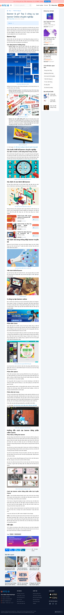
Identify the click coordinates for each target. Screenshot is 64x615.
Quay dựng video (36, 601)
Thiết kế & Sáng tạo (17, 10)
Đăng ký (61, 5)
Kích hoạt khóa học (21, 597)
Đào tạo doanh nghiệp (37, 597)
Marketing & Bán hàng (48, 73)
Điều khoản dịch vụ (21, 601)
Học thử (35, 219)
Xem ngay (47, 1)
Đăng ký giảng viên (36, 593)
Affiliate (34, 603)
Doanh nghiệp (39, 5)
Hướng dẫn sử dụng (21, 595)
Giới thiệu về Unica (20, 593)
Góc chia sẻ (19, 599)
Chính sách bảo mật (21, 603)
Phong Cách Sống (48, 70)
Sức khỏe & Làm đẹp (48, 87)
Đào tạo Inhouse (36, 599)
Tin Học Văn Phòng (48, 81)
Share (12, 550)
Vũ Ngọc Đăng (11, 18)
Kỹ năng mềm (47, 84)
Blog (10, 10)
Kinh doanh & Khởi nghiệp (49, 76)
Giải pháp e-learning (37, 595)
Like (7, 550)
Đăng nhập (54, 5)
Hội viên (46, 5)
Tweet (17, 550)
